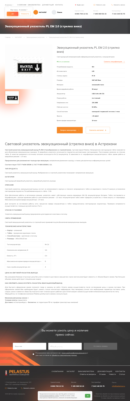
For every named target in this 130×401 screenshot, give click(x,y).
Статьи (122, 374)
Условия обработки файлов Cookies (113, 398)
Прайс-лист (80, 5)
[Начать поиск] (54, 12)
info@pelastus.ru (118, 386)
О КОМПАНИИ (21, 5)
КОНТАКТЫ (59, 5)
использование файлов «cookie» (49, 395)
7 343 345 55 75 (118, 14)
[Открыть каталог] (40, 12)
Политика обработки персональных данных (110, 394)
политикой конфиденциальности (74, 353)
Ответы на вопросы (88, 374)
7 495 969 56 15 (99, 14)
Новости (112, 374)
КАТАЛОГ (71, 371)
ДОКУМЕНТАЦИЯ (48, 5)
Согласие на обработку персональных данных (109, 396)
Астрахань (8, 5)
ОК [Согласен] (88, 395)
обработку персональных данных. (64, 355)
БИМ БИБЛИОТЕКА (34, 5)
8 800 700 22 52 (81, 14)
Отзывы (102, 374)
